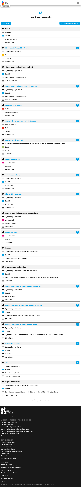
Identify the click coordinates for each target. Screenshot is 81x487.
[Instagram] (2, 482)
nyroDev (28, 484)
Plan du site (5, 454)
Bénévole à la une (7, 456)
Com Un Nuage (48, 484)
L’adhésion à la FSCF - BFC (10, 434)
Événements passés (69, 23)
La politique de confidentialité (11, 451)
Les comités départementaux (11, 427)
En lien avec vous (7, 436)
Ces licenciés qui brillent (9, 458)
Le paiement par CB (8, 444)
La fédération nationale (9, 422)
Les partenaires (6, 447)
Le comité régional (7, 424)
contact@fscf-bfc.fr (8, 478)
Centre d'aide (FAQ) (8, 442)
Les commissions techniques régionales (15, 429)
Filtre (6, 23)
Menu (78, 3)
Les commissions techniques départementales (17, 431)
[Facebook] (4, 482)
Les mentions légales (8, 449)
